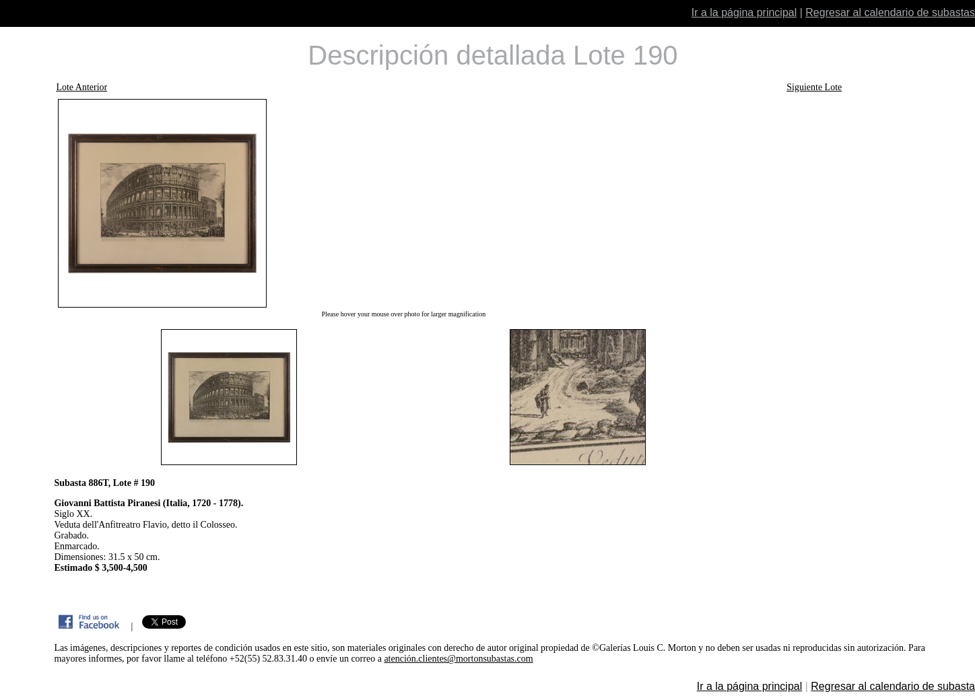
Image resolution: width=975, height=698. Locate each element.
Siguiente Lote (814, 87)
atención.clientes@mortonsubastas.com (458, 659)
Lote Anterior (81, 87)
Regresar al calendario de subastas (890, 12)
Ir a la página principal (744, 12)
